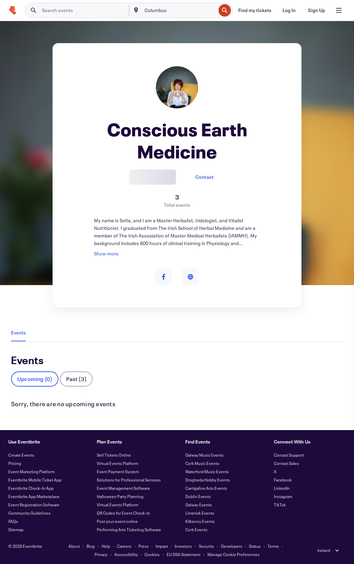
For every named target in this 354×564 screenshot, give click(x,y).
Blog (90, 546)
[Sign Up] (316, 10)
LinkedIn (282, 488)
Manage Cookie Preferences (233, 554)
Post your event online (117, 521)
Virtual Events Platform (117, 463)
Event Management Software (123, 488)
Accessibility (126, 554)
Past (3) (76, 378)
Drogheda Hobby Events (207, 480)
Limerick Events (199, 513)
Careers (124, 546)
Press (143, 546)
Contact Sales (286, 463)
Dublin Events (198, 496)
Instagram (283, 496)
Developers (231, 546)
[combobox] (179, 10)
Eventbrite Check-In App (31, 488)
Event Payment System (118, 471)
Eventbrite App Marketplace (33, 496)
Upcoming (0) (34, 378)
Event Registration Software (33, 504)
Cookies (152, 554)
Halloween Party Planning (120, 496)
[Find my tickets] (255, 10)
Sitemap (16, 529)
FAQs (13, 521)
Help (106, 546)
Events (18, 332)
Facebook (283, 480)
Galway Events (198, 504)
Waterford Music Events (207, 471)
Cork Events (196, 529)
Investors (183, 546)
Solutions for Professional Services (129, 480)
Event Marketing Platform (31, 471)
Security (206, 546)
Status (255, 546)
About (74, 546)
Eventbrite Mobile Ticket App (35, 480)
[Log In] (289, 10)
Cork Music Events (202, 463)
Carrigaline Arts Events (206, 488)
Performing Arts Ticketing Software (129, 529)
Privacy (101, 554)
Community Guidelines (29, 513)
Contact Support (289, 455)
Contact (204, 177)
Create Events (21, 455)
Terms (273, 546)
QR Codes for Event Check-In (123, 513)
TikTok (280, 504)
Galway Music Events (204, 455)
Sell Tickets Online (114, 455)
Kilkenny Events (200, 521)
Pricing (14, 463)
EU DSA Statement (184, 554)
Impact (162, 546)
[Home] (12, 10)
